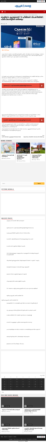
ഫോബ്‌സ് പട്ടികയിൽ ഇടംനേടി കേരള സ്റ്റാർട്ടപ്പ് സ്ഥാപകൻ (33, 429)
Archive (14, 436)
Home (2, 436)
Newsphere (29, 439)
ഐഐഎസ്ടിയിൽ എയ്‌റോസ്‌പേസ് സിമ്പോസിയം (36, 156)
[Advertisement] (23, 67)
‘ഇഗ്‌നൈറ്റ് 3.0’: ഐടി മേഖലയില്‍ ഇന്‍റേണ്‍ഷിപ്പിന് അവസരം (22, 157)
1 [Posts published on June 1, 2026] (4, 379)
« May (2, 392)
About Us (6, 436)
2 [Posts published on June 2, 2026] (10, 379)
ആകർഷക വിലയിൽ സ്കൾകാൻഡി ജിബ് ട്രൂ (33, 136)
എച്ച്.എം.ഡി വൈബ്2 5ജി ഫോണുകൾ (11, 409)
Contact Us (10, 436)
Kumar (9, 158)
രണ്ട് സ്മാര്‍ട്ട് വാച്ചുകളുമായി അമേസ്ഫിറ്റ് (12, 136)
